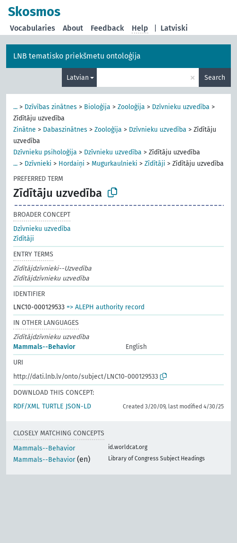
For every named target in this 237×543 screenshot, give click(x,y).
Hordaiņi (72, 164)
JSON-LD (78, 406)
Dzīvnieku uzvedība (181, 107)
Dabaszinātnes (65, 130)
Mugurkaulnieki (114, 164)
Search (214, 78)
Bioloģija (97, 107)
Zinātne (24, 130)
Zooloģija (131, 107)
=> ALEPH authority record (105, 307)
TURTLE (52, 406)
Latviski (174, 28)
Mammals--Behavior (44, 347)
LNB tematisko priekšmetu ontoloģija (77, 55)
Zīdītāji (154, 164)
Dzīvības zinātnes (51, 107)
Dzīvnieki (38, 164)
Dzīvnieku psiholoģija (45, 152)
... (15, 107)
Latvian (78, 78)
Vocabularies (32, 28)
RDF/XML (26, 406)
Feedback (107, 28)
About (73, 28)
